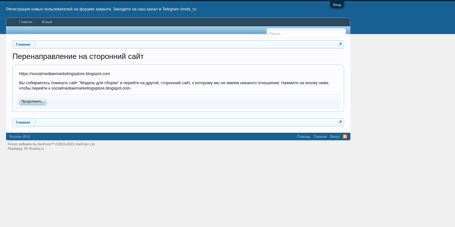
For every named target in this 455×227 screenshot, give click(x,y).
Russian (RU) (19, 136)
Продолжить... (32, 101)
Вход (337, 5)
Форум (47, 22)
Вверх (335, 136)
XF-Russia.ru (34, 148)
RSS (345, 136)
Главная (25, 22)
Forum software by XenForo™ (51, 144)
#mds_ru (188, 9)
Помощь (304, 136)
